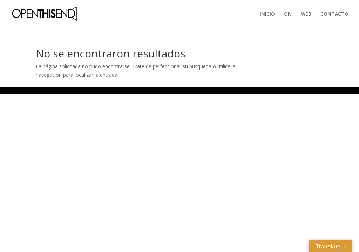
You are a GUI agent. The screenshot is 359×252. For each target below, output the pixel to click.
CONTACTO (334, 14)
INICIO (267, 14)
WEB (306, 14)
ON (288, 14)
